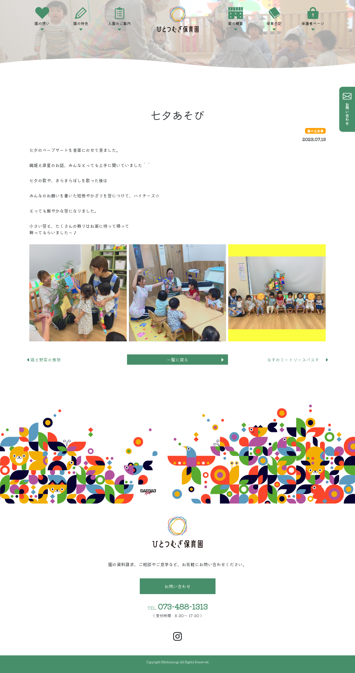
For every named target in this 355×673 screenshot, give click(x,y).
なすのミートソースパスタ (298, 359)
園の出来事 (315, 131)
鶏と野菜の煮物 (45, 359)
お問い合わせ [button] (177, 586)
